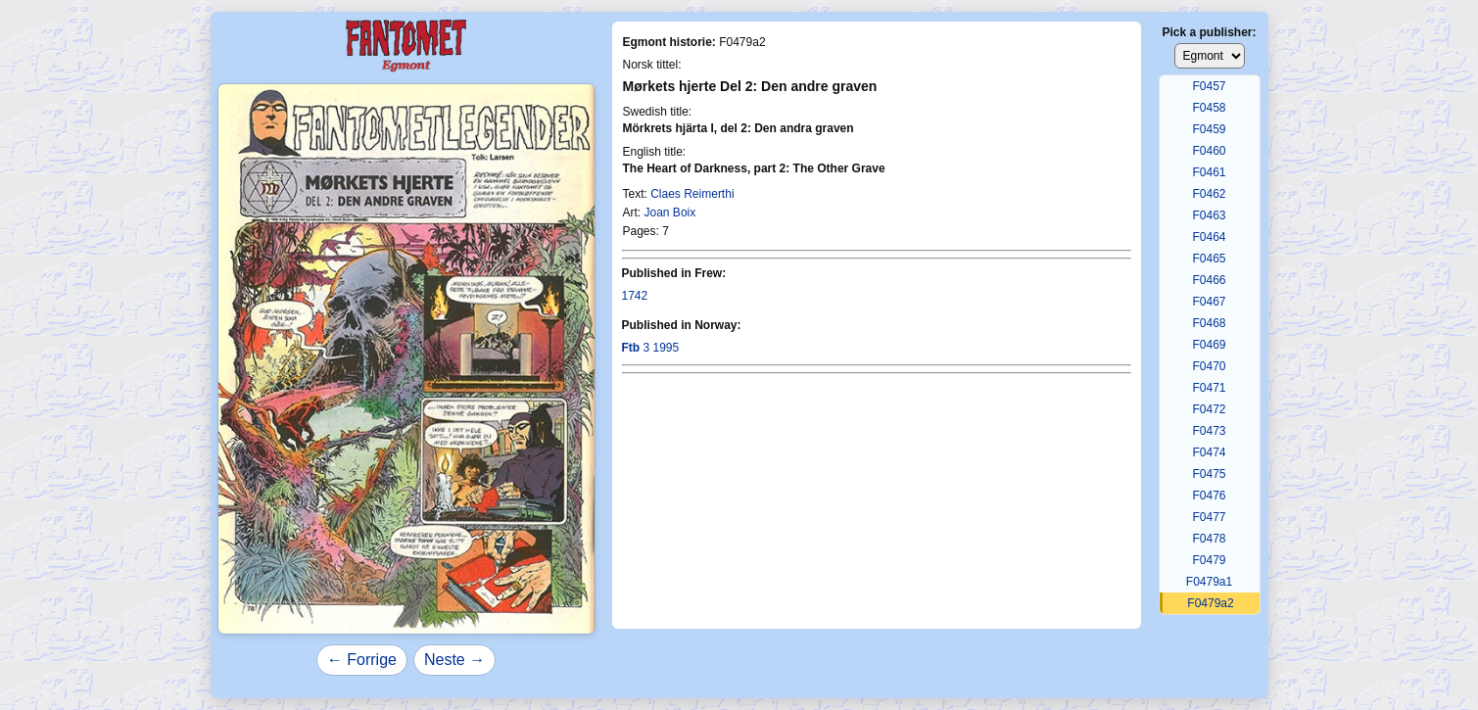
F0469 (1208, 345)
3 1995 (651, 348)
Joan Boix (670, 212)
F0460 (1208, 151)
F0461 (1208, 172)
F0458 (1208, 108)
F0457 (1208, 86)
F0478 (1208, 538)
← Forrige (362, 659)
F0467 (1208, 301)
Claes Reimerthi (692, 194)
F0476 (1208, 495)
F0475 (1208, 474)
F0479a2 (1210, 603)
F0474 (1208, 452)
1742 (635, 296)
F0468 (1208, 323)
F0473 (1208, 431)
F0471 (1208, 388)
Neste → (454, 659)
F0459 (1208, 129)
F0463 (1208, 215)
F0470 (1208, 366)
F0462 (1208, 194)
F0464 (1208, 237)
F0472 (1208, 409)
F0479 (1208, 560)
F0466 (1208, 280)
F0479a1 (1209, 582)
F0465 (1208, 258)
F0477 (1208, 517)
